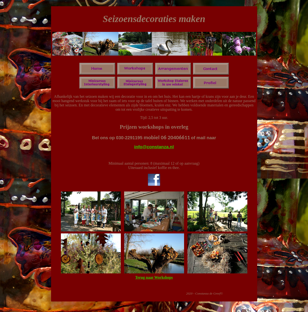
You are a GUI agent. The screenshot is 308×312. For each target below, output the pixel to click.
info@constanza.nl (154, 146)
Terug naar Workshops (154, 277)
